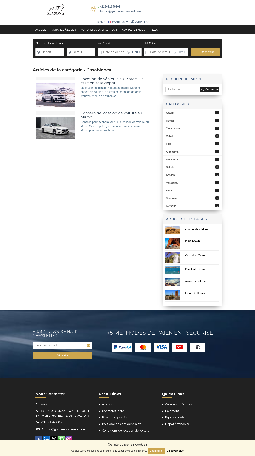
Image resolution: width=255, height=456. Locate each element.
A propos (108, 397)
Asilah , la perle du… (196, 274)
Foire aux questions (116, 410)
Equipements (175, 410)
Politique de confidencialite (121, 417)
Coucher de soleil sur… (198, 222)
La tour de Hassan (195, 286)
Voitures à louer (64, 22)
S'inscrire (62, 348)
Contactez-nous (133, 22)
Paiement (172, 404)
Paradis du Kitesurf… (197, 262)
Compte (201, 7)
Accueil (40, 22)
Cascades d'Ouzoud (196, 248)
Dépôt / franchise (177, 417)
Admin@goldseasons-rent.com (116, 11)
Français (179, 8)
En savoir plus (175, 450)
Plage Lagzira (192, 233)
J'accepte (156, 450)
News (154, 22)
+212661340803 (105, 6)
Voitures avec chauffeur (99, 22)
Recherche (205, 44)
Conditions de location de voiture (126, 423)
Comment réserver (178, 397)
